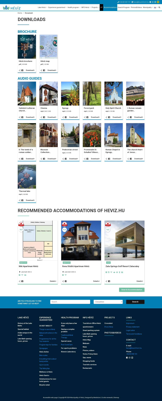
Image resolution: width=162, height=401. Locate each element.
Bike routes (43, 355)
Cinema (44, 108)
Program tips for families (48, 345)
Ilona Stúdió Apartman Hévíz (75, 266)
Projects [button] (95, 7)
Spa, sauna (87, 357)
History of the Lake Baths (25, 324)
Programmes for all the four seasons (47, 340)
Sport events (44, 365)
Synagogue (43, 348)
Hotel (108, 262)
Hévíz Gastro (44, 375)
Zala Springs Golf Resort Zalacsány (122, 266)
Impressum (130, 323)
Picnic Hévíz (108, 327)
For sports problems (69, 348)
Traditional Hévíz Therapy (67, 336)
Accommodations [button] (110, 7)
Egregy (65, 108)
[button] (156, 7)
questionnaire (88, 327)
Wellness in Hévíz (46, 372)
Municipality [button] (147, 7)
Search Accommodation (131, 290)
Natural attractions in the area (48, 334)
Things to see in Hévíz (47, 329)
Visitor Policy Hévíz (90, 354)
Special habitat (23, 329)
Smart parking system (91, 330)
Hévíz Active (44, 352)
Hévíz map (45, 61)
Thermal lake (24, 191)
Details (53, 281)
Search (135, 302)
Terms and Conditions (134, 334)
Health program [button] (73, 7)
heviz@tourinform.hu (134, 348)
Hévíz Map (87, 340)
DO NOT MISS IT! (45, 326)
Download (30, 70)
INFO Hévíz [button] (86, 7)
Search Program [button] (124, 7)
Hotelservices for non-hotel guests (48, 380)
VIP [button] (101, 7)
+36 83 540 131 (131, 354)
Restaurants (87, 368)
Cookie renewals (107, 397)
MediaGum (97, 397)
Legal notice (130, 330)
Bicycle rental (44, 385)
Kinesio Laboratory (68, 352)
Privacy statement (132, 327)
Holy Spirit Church (113, 108)
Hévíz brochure (25, 61)
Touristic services (90, 365)
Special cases (66, 341)
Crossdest (108, 323)
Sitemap (116, 397)
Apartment (23, 262)
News (85, 347)
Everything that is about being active (47, 360)
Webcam (86, 343)
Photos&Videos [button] (136, 7)
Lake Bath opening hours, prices (25, 340)
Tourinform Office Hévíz (92, 323)
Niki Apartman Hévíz (28, 266)
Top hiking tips (44, 368)
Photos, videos (88, 350)
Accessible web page (50, 397)
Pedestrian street (70, 150)
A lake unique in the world (25, 334)
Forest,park (89, 108)
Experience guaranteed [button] (56, 7)
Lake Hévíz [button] (42, 7)
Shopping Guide (89, 361)
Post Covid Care (66, 345)
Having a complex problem (67, 330)
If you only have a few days (69, 324)
